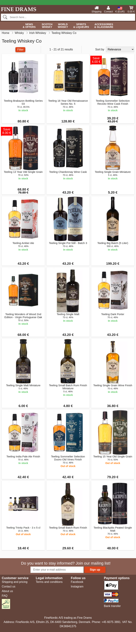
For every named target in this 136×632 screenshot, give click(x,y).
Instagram (77, 586)
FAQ (4, 595)
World (63, 26)
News (29, 26)
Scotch (47, 26)
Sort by (99, 49)
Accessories (103, 26)
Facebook (77, 581)
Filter (20, 49)
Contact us (8, 586)
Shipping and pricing (14, 581)
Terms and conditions (49, 581)
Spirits (81, 26)
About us (7, 591)
